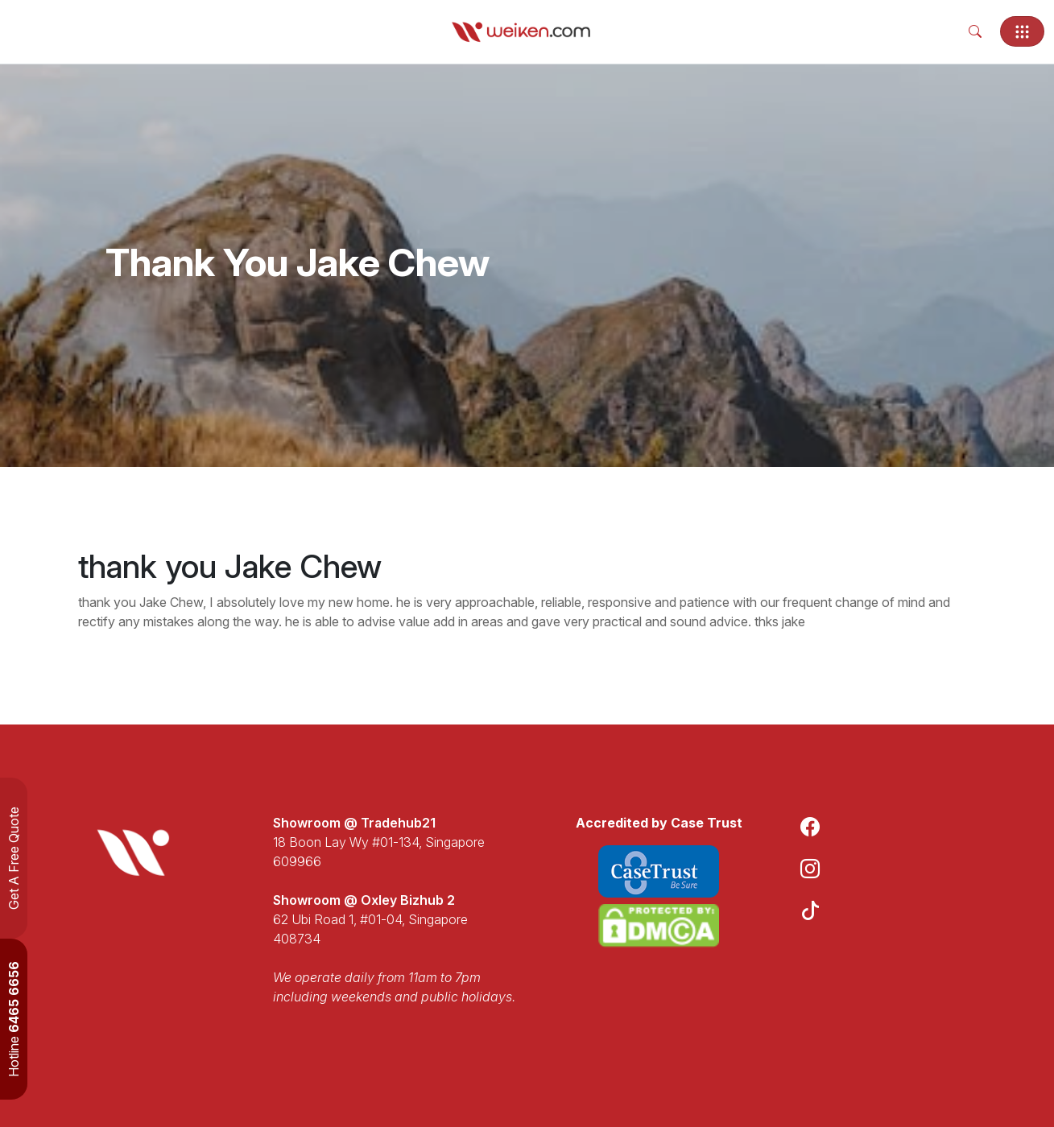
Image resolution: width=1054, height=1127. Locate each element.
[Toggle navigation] (1022, 31)
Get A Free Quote (14, 858)
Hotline (14, 1019)
